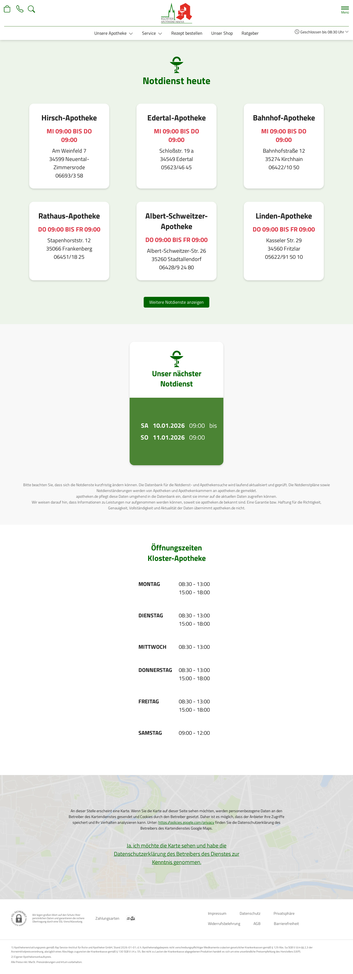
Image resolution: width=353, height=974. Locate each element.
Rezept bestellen (186, 33)
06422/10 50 (284, 167)
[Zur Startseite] (176, 13)
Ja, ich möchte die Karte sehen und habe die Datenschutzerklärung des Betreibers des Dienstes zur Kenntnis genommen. (176, 853)
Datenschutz (250, 913)
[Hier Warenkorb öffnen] (7, 9)
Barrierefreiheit (286, 923)
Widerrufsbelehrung (224, 923)
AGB (257, 923)
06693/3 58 (69, 175)
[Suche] (31, 9)
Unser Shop (222, 33)
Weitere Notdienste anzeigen (176, 302)
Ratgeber (250, 33)
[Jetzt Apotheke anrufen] (20, 9)
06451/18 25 (69, 256)
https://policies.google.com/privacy (186, 822)
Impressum (217, 913)
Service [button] (149, 33)
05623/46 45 (176, 167)
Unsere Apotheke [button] (111, 33)
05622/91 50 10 (284, 256)
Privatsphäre (284, 913)
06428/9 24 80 (176, 267)
